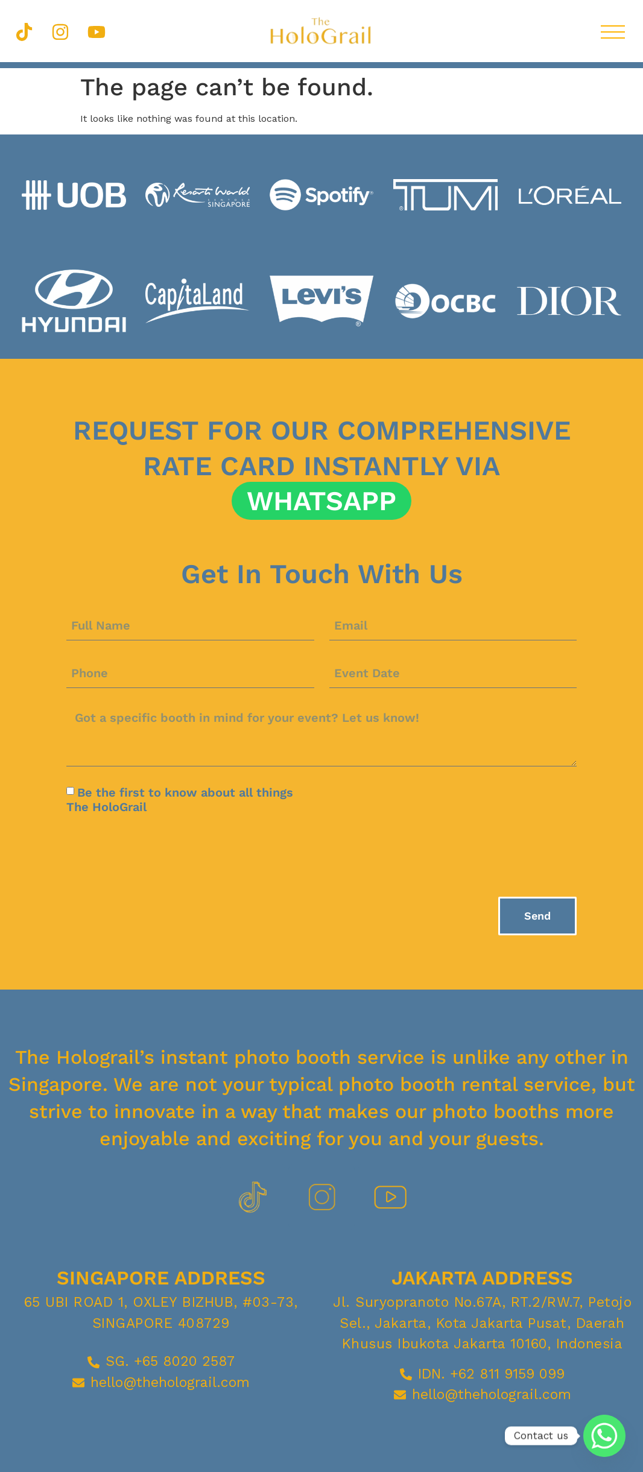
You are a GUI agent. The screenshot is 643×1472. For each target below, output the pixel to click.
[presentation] (158, 855)
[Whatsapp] (604, 1436)
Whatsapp (321, 501)
